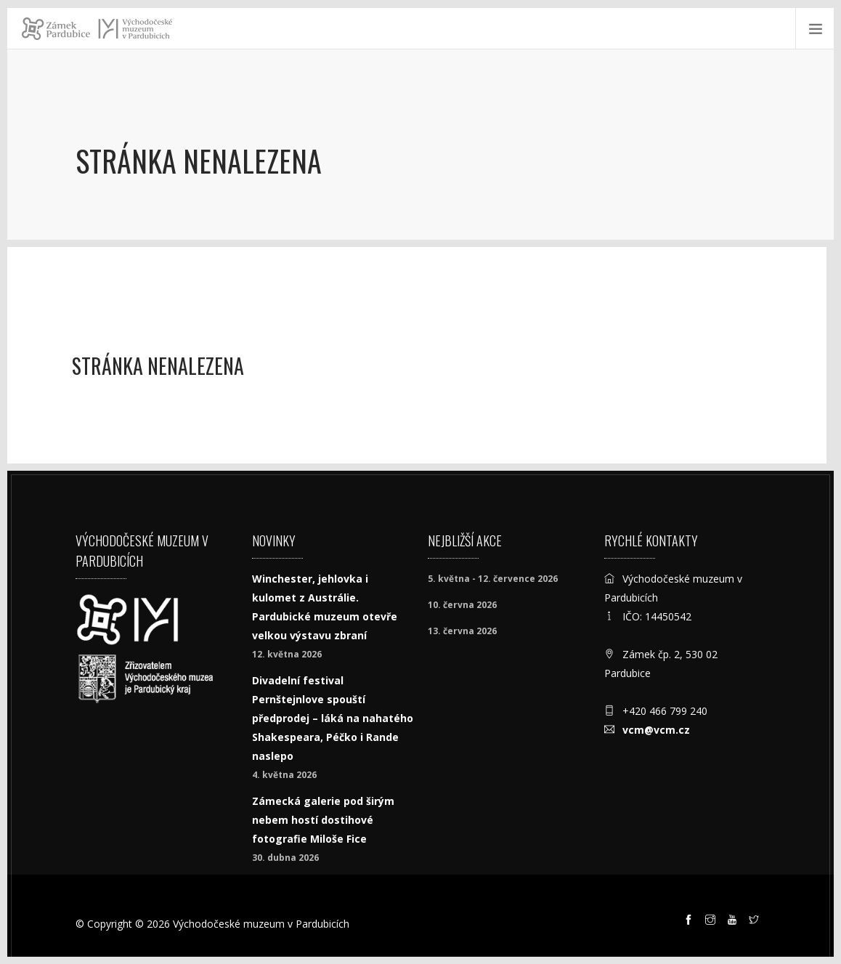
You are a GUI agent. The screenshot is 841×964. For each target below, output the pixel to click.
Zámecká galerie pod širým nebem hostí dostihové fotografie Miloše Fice (323, 820)
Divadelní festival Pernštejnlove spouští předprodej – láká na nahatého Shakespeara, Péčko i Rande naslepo (332, 718)
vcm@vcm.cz (656, 730)
